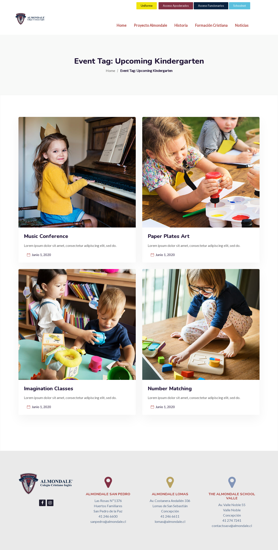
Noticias (241, 25)
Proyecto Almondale (150, 25)
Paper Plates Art (168, 236)
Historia (181, 25)
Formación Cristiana (211, 25)
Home (121, 25)
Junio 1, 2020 (41, 255)
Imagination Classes (48, 388)
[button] (146, 5)
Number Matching (170, 388)
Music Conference (46, 236)
